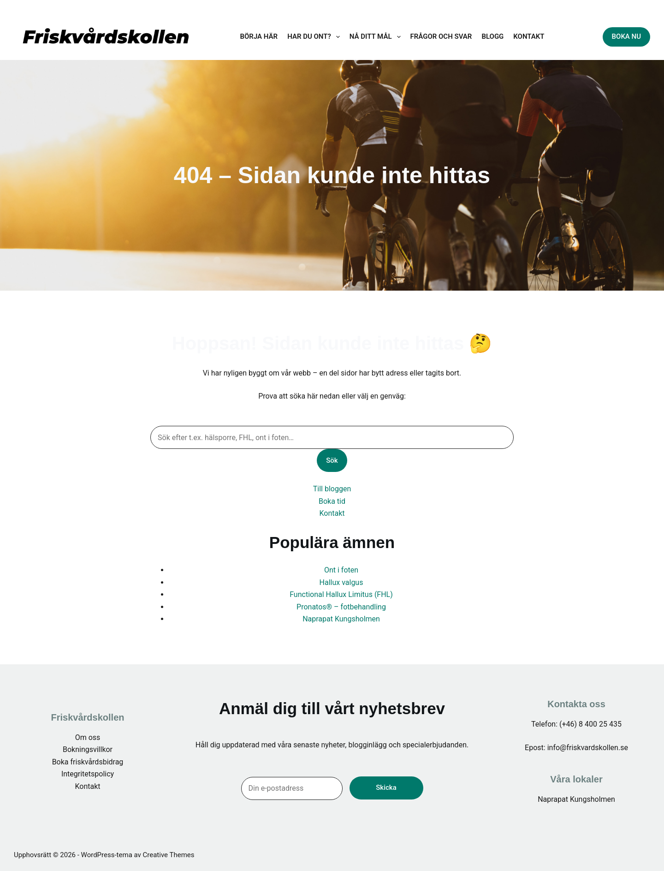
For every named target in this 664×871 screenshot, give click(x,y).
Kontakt (331, 513)
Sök (332, 460)
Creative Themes (169, 855)
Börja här (259, 36)
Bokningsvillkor (88, 749)
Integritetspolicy (87, 774)
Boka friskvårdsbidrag (88, 762)
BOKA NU (626, 36)
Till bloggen (332, 488)
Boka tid (332, 501)
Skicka (386, 787)
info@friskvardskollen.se (552, 6)
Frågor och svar (441, 36)
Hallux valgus (341, 582)
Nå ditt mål (377, 36)
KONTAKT (528, 36)
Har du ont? (315, 36)
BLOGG (492, 36)
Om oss (88, 737)
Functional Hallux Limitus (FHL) (341, 594)
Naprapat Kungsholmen (341, 618)
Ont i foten (341, 570)
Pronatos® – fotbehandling (341, 607)
